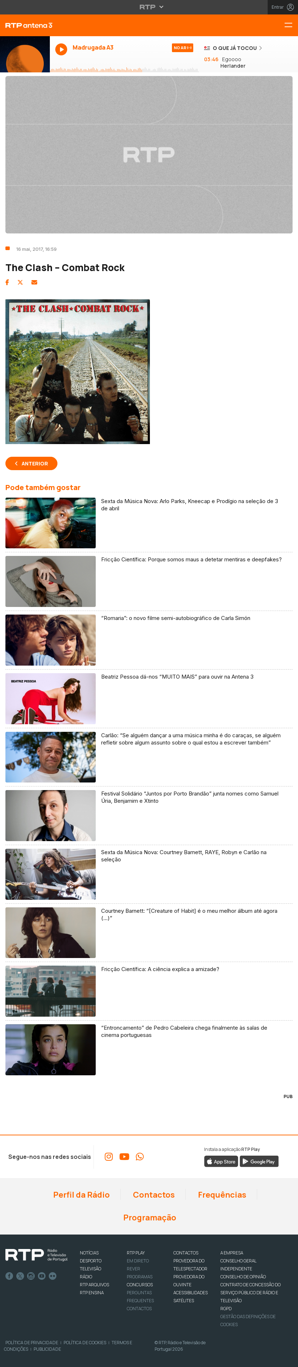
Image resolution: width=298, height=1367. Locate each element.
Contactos (153, 1194)
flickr (53, 1276)
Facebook (9, 1276)
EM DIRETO (138, 1261)
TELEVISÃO (90, 1269)
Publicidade (47, 1349)
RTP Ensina (92, 1293)
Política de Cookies (85, 1342)
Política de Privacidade (31, 1342)
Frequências (221, 1194)
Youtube (42, 1276)
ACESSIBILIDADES (190, 1293)
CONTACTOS (185, 1253)
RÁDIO (86, 1277)
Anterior (35, 463)
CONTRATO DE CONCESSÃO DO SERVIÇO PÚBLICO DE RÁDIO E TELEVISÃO (250, 1293)
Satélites (183, 1301)
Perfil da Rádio (81, 1194)
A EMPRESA (231, 1253)
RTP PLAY (136, 1253)
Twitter (20, 1276)
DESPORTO (91, 1261)
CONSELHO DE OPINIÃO (243, 1277)
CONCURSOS (140, 1285)
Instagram (31, 1276)
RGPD (226, 1308)
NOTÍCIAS (89, 1253)
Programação (149, 1217)
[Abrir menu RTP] (149, 7)
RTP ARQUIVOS (94, 1285)
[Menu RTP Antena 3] (291, 25)
